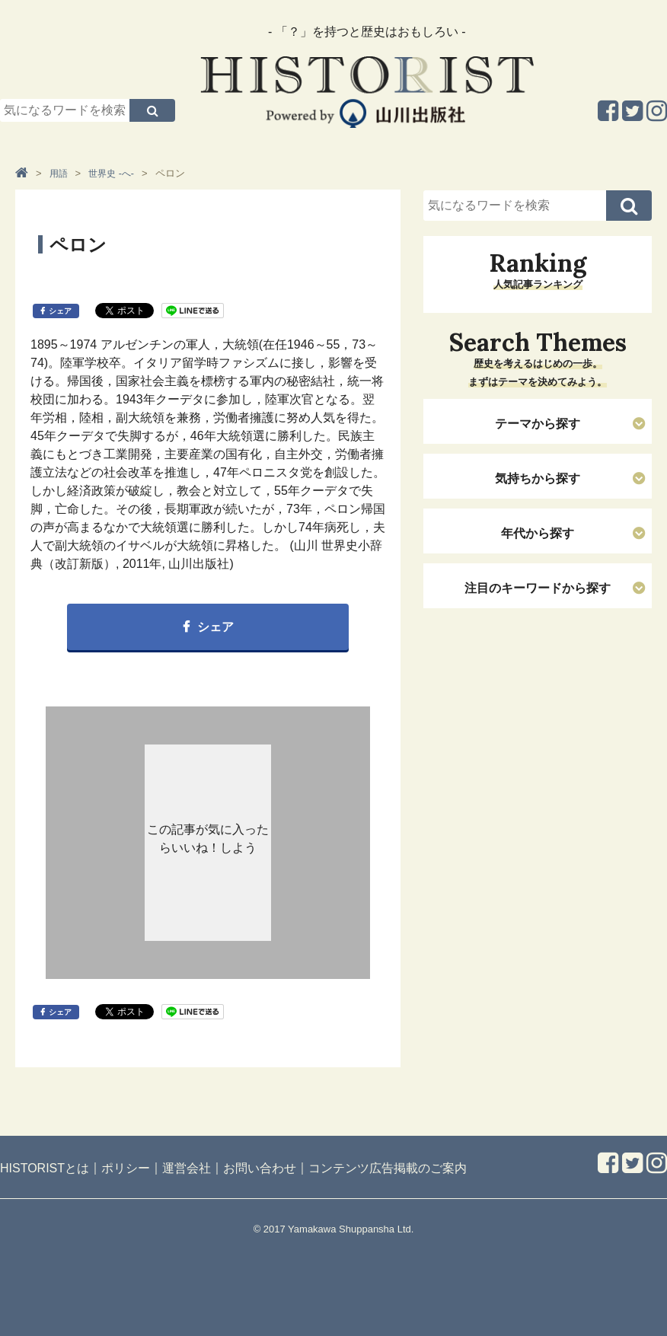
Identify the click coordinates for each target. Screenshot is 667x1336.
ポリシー (125, 1168)
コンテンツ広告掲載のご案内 (387, 1168)
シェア (60, 311)
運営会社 (186, 1168)
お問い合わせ (259, 1168)
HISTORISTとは (44, 1168)
